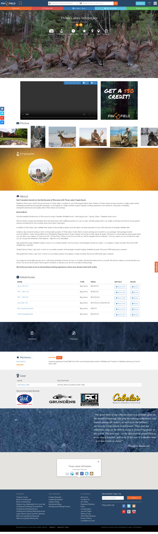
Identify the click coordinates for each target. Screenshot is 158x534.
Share (85, 83)
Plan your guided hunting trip (27, 516)
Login (149, 2)
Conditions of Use (88, 521)
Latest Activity (54, 502)
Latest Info (60, 527)
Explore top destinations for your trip (30, 504)
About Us (84, 497)
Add (59, 357)
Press (83, 507)
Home (67, 527)
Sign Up (134, 498)
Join (149, 4)
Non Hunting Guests (25, 308)
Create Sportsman (56, 500)
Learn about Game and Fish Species (30, 514)
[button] (79, 469)
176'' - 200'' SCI (23, 292)
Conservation (86, 509)
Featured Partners (87, 504)
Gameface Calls (23, 385)
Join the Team (86, 511)
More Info (120, 287)
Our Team (84, 502)
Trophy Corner (22, 497)
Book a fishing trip (23, 502)
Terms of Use (86, 514)
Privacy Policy (86, 518)
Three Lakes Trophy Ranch (72, 83)
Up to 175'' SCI (22, 286)
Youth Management (25, 314)
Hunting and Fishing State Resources (30, 511)
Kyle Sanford (21, 361)
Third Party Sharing (88, 516)
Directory (52, 527)
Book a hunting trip (23, 500)
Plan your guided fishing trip (27, 518)
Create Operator (55, 497)
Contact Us (85, 500)
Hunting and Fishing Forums (59, 507)
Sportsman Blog (55, 504)
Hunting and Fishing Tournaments (29, 507)
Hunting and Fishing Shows (26, 509)
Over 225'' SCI (22, 303)
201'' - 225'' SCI (23, 297)
